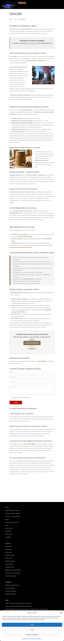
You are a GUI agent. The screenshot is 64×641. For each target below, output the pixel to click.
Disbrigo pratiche (10, 561)
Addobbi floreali (9, 567)
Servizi (16, 19)
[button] (61, 613)
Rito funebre (8, 546)
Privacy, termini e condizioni (35, 638)
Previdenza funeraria (11, 576)
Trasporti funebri (9, 555)
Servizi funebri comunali (12, 522)
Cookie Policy (25, 638)
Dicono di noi (9, 528)
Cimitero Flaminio (10, 588)
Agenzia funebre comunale (12, 510)
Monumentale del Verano (12, 585)
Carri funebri (8, 558)
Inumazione (8, 549)
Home (11, 19)
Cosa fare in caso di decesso (13, 516)
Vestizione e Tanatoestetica (12, 573)
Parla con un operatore (32, 343)
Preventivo (8, 531)
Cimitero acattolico (10, 594)
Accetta (32, 625)
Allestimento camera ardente (13, 570)
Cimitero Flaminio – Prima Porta (36, 60)
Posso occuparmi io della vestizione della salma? (18, 606)
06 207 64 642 (31, 43)
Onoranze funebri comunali (12, 513)
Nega (32, 630)
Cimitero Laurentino (10, 591)
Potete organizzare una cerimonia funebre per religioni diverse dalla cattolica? (26, 609)
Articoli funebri (9, 564)
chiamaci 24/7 (32, 348)
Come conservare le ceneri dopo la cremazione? (18, 603)
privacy (29, 397)
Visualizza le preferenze (32, 634)
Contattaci (8, 537)
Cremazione (8, 552)
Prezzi (7, 525)
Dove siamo (8, 534)
